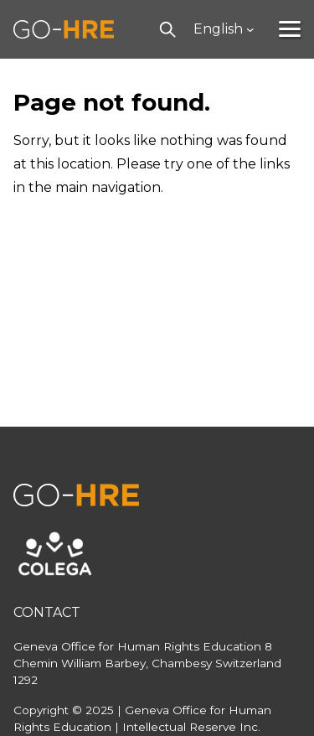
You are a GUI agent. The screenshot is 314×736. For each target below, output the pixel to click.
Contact (46, 612)
